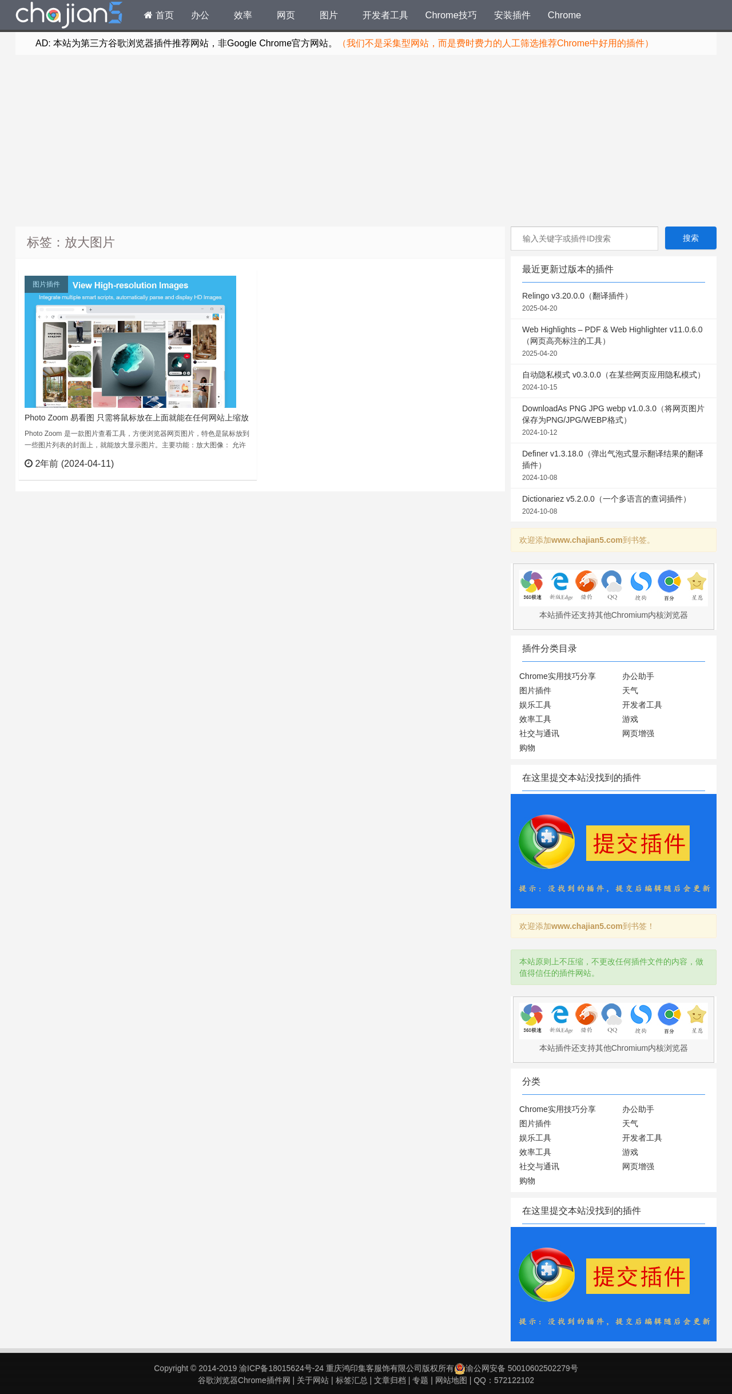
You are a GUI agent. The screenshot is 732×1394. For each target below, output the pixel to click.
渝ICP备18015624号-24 (281, 1368)
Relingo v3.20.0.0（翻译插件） (613, 302)
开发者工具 (385, 15)
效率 (243, 15)
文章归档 (390, 1380)
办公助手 (638, 676)
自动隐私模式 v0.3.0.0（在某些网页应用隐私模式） (613, 381)
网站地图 (451, 1380)
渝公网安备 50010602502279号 (516, 1368)
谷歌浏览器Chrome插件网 (244, 1380)
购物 (527, 747)
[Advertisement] (366, 141)
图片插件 (46, 284)
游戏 (630, 719)
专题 (420, 1380)
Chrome (564, 15)
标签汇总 (352, 1380)
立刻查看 (227, 463)
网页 (286, 15)
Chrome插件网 (69, 16)
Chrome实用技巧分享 (557, 676)
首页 (159, 15)
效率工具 (535, 719)
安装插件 (512, 15)
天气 (630, 690)
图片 (329, 15)
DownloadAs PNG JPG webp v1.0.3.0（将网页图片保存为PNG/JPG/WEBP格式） (613, 421)
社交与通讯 (539, 733)
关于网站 (313, 1380)
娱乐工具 (535, 704)
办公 (200, 15)
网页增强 (638, 733)
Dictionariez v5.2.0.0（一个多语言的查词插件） (613, 505)
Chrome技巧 (451, 15)
